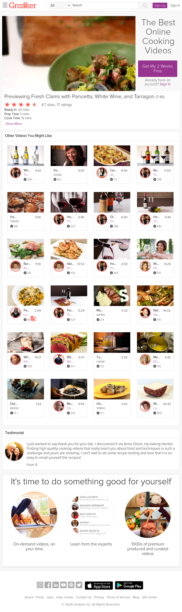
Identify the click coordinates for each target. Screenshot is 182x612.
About (29, 597)
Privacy (99, 597)
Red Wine (156, 170)
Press (40, 597)
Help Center (65, 597)
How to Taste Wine (70, 217)
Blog (136, 597)
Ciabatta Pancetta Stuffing (113, 170)
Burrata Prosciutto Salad (27, 263)
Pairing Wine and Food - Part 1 (70, 310)
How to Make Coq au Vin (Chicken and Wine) (13, 217)
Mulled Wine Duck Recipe (100, 310)
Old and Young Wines (113, 217)
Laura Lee (160, 408)
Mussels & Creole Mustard (70, 403)
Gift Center (149, 597)
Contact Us (84, 597)
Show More (14, 123)
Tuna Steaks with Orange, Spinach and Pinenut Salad (100, 357)
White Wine (27, 170)
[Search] (105, 5)
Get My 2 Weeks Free (157, 69)
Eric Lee (29, 268)
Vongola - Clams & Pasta (57, 170)
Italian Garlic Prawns (70, 263)
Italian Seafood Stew (156, 310)
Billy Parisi (74, 361)
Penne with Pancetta (27, 310)
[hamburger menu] (3, 4)
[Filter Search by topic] (60, 5)
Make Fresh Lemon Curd (156, 357)
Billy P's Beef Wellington (70, 357)
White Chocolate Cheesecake (27, 357)
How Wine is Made (156, 217)
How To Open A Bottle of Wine (113, 263)
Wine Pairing (156, 263)
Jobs (50, 597)
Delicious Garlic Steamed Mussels (13, 403)
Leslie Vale (31, 315)
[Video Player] (68, 53)
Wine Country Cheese (156, 403)
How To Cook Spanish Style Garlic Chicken (100, 403)
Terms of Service (118, 597)
